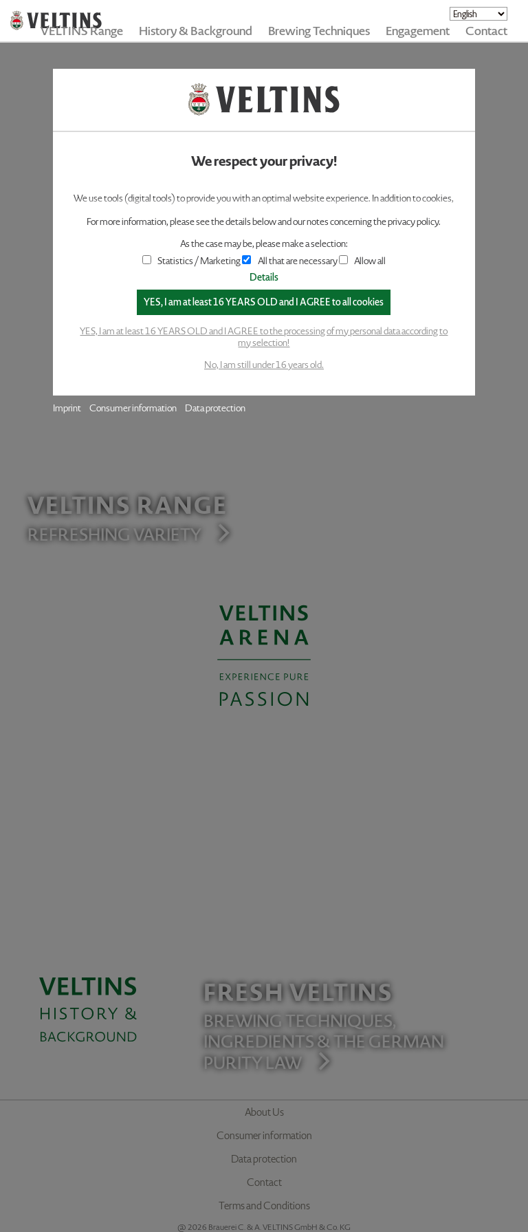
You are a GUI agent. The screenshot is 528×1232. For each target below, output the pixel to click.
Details (264, 277)
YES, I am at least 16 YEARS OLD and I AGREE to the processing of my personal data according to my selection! (264, 337)
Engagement (418, 31)
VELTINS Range (82, 31)
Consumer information (133, 408)
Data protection (215, 408)
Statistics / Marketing (192, 261)
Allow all (362, 261)
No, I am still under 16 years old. (264, 365)
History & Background (195, 31)
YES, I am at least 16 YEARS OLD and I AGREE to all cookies (264, 302)
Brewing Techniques (319, 31)
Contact (486, 31)
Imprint (67, 408)
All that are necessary (289, 261)
